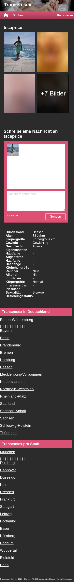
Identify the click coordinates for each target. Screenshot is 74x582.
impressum (69, 579)
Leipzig (6, 514)
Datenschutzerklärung (46, 579)
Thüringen (8, 433)
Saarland (7, 403)
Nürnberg (7, 536)
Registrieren (65, 15)
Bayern (6, 330)
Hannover (8, 470)
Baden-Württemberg (16, 320)
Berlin (4, 338)
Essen (5, 528)
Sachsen (7, 418)
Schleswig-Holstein (15, 425)
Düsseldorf (9, 477)
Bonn (4, 565)
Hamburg (7, 360)
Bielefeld (7, 558)
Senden (55, 216)
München (7, 452)
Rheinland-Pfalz (13, 396)
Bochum (6, 543)
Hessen (6, 367)
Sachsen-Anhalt (13, 411)
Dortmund (8, 521)
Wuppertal (8, 550)
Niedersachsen (12, 382)
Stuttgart (7, 506)
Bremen (6, 352)
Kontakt (60, 579)
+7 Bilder (53, 93)
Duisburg (7, 463)
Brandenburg (10, 345)
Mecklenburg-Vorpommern (21, 374)
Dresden (7, 492)
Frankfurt (7, 499)
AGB (34, 579)
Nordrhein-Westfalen (17, 389)
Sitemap (27, 579)
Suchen (18, 15)
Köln (3, 485)
